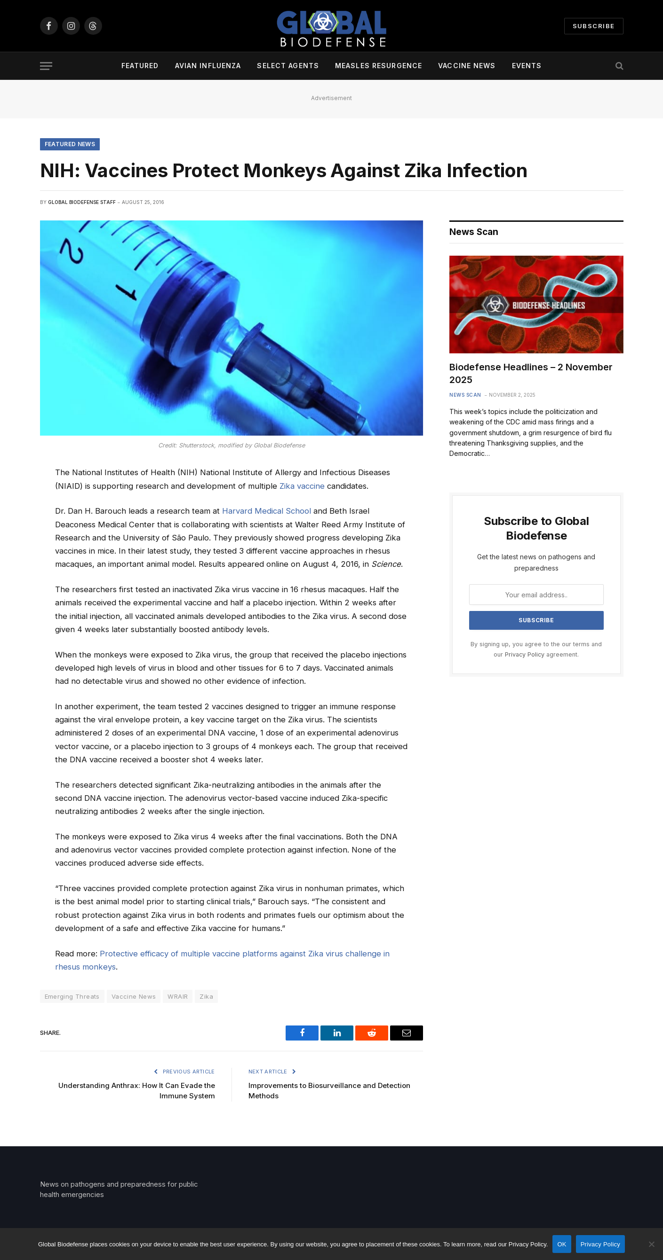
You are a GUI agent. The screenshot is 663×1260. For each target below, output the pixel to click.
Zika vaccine (302, 486)
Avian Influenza (208, 66)
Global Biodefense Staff (82, 202)
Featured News (70, 144)
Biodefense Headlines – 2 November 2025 (531, 373)
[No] (651, 1244)
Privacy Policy (524, 654)
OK (561, 1244)
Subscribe (594, 26)
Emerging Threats (72, 996)
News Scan (465, 395)
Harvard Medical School (266, 511)
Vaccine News (466, 66)
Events (527, 66)
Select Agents (288, 66)
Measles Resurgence (378, 66)
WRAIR (178, 996)
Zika (206, 996)
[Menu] (46, 66)
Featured (140, 66)
